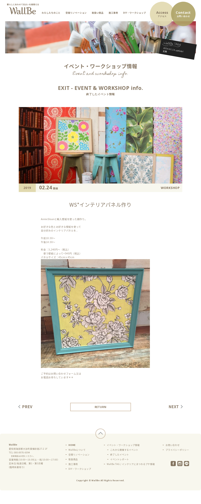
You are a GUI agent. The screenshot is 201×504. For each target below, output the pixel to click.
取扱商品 (73, 459)
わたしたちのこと (51, 12)
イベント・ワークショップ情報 (123, 445)
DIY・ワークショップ (134, 12)
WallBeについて (77, 449)
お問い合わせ (173, 445)
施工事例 (113, 12)
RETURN (100, 407)
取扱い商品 (98, 12)
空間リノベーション (76, 12)
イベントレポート (119, 459)
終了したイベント (119, 454)
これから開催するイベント (124, 449)
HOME (72, 445)
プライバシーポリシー (177, 449)
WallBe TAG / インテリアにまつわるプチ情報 (131, 464)
